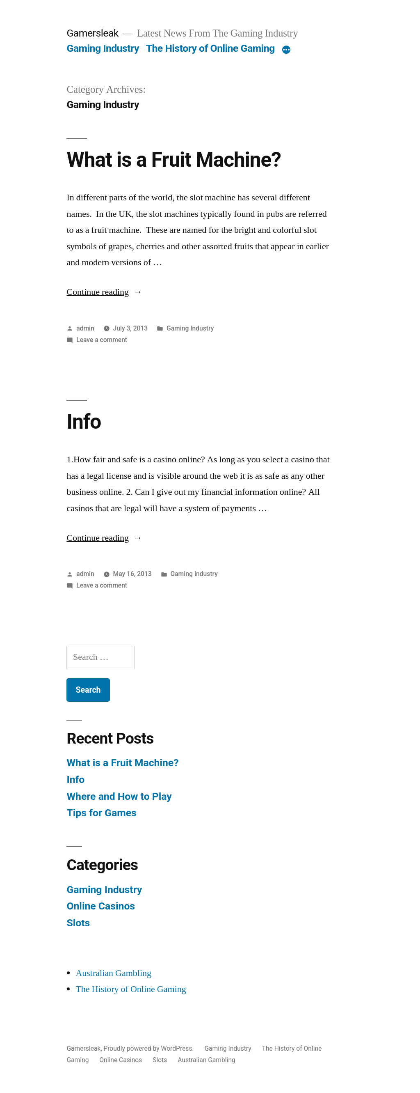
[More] (286, 50)
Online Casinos (100, 906)
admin (85, 328)
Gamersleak (92, 33)
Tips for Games (101, 813)
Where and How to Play (118, 796)
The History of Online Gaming (210, 48)
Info (83, 422)
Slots (78, 923)
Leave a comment (101, 340)
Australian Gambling (113, 973)
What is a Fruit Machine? (173, 160)
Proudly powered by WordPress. (149, 1048)
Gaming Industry (102, 48)
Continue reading (104, 292)
